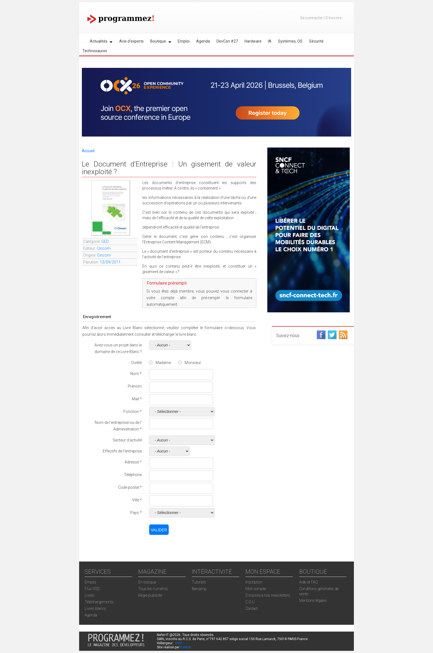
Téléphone (133, 475)
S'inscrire (333, 18)
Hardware (253, 41)
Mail (137, 399)
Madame (163, 362)
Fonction (132, 411)
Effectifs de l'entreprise (122, 451)
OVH (178, 643)
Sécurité (316, 41)
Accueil (88, 151)
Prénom (135, 386)
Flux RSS (92, 589)
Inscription (253, 582)
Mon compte (255, 589)
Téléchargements (99, 602)
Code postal (130, 487)
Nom (136, 373)
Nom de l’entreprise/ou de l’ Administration (118, 425)
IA (269, 41)
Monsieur (193, 362)
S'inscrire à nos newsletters (267, 595)
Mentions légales (313, 600)
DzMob (185, 647)
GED (105, 241)
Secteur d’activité (127, 440)
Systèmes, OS (290, 41)
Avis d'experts (131, 41)
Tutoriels (199, 582)
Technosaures (94, 51)
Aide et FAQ (308, 582)
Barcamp (199, 589)
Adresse (133, 462)
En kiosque (147, 582)
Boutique (159, 42)
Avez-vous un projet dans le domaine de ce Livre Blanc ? (118, 348)
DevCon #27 (227, 41)
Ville (137, 500)
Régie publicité (150, 595)
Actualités (100, 42)
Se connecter (311, 18)
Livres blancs (95, 608)
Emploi (184, 41)
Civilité (136, 362)
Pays (136, 512)
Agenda (203, 41)
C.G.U (250, 602)
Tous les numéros (153, 589)
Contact (251, 608)
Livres (90, 595)
